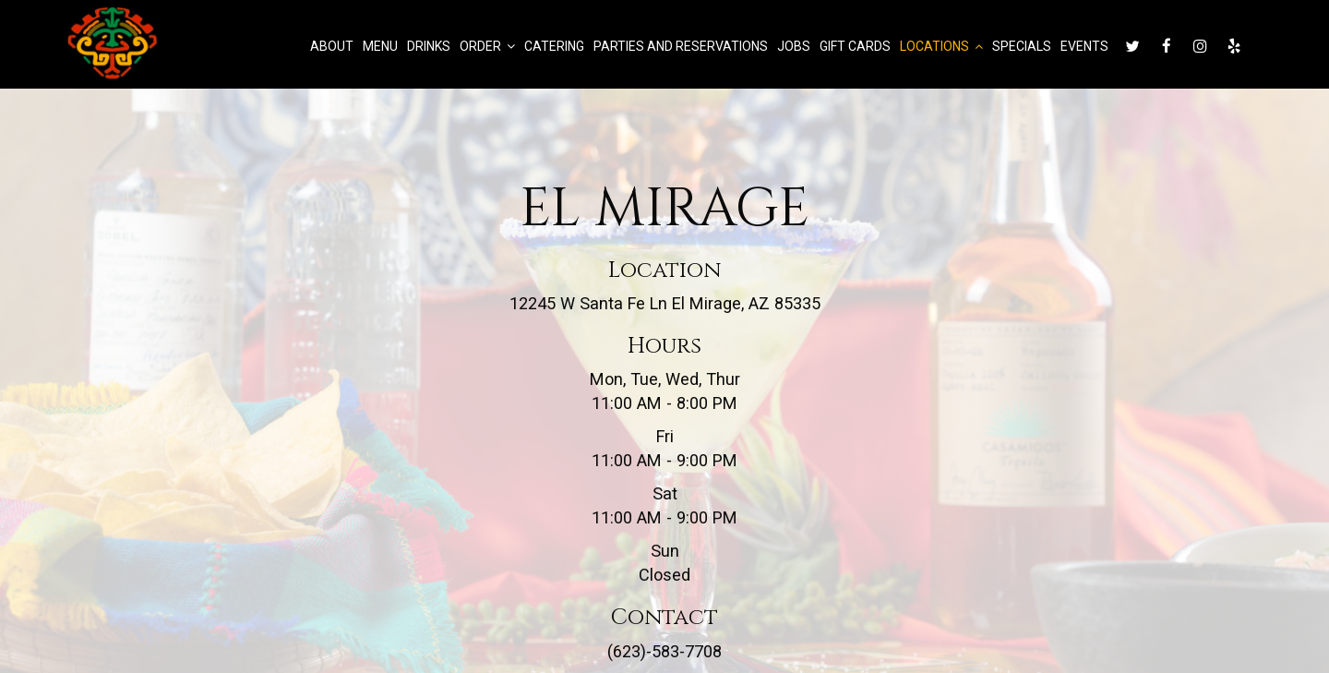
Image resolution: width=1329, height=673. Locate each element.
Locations (940, 46)
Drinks (427, 46)
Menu (379, 46)
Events (1084, 46)
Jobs (792, 46)
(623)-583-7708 (664, 651)
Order (486, 46)
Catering (553, 46)
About (331, 46)
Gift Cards (854, 46)
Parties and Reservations (680, 46)
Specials (1020, 46)
